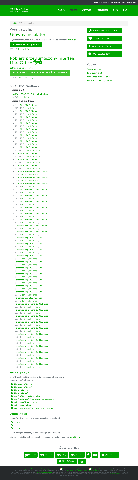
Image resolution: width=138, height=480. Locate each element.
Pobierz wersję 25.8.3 (26, 45)
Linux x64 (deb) (21, 390)
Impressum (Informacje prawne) (20, 469)
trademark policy (115, 473)
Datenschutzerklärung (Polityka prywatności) (45, 469)
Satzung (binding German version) (101, 469)
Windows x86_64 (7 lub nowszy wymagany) (33, 408)
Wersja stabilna (94, 69)
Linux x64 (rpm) (21, 393)
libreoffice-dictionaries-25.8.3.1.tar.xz (31, 171)
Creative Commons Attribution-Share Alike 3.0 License (82, 470)
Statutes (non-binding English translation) (74, 469)
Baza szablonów (99, 54)
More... (135, 2)
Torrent (21, 49)
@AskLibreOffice (109, 455)
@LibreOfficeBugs (66, 461)
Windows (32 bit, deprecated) (27, 402)
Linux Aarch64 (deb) (23, 384)
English (95, 2)
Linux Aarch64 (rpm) (23, 387)
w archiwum (74, 437)
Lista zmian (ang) (94, 73)
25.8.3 (17, 423)
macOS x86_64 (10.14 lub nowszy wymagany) (34, 399)
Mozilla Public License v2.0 (43, 472)
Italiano (129, 2)
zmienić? (72, 40)
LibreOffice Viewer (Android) (99, 81)
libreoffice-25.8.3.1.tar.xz (26, 105)
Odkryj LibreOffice (100, 46)
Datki (126, 10)
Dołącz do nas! (99, 38)
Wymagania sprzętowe (102, 30)
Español (117, 2)
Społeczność (103, 10)
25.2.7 (17, 426)
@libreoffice (77, 455)
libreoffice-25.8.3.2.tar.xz (26, 111)
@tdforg (61, 455)
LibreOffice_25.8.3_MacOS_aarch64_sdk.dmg (30, 94)
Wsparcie (87, 10)
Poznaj (62, 10)
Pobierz (74, 10)
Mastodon (46, 455)
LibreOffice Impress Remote (99, 77)
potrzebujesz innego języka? (22, 68)
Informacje (30, 49)
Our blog (30, 455)
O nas (116, 10)
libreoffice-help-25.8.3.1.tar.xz (28, 238)
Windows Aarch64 (22, 405)
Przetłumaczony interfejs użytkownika (39, 73)
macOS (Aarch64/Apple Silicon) (28, 396)
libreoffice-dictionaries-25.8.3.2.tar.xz (31, 177)
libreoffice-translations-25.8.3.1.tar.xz (31, 304)
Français (123, 2)
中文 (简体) (103, 2)
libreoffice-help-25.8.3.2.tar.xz (28, 244)
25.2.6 (17, 429)
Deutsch (110, 2)
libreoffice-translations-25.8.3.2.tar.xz (31, 310)
